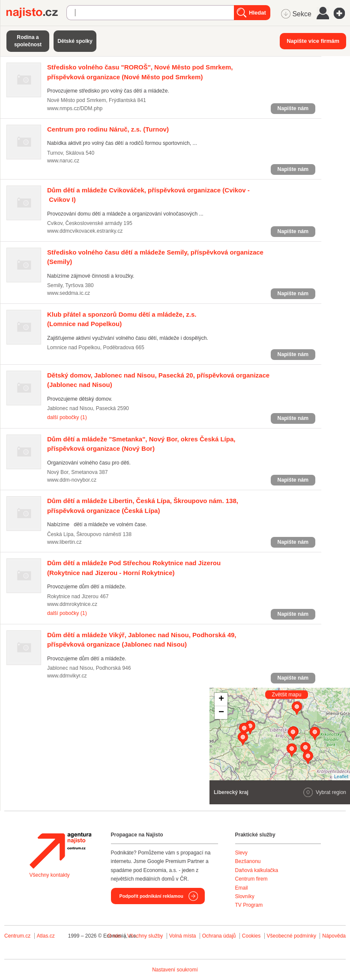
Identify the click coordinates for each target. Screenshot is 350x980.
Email (241, 888)
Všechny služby (146, 936)
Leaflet (341, 776)
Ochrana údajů (219, 936)
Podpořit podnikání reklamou (151, 896)
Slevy (241, 853)
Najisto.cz (36, 12)
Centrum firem (251, 879)
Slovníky (244, 896)
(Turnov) (108, 129)
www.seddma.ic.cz (68, 293)
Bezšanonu (248, 861)
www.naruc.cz (63, 161)
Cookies (251, 936)
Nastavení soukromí (175, 970)
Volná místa (182, 936)
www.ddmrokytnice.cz (72, 604)
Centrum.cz (17, 936)
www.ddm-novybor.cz (71, 480)
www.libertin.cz (64, 542)
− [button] (221, 712)
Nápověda (334, 936)
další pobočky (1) (67, 417)
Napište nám (293, 108)
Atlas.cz (46, 936)
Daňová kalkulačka (256, 870)
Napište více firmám (313, 41)
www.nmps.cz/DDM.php (74, 108)
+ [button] (221, 699)
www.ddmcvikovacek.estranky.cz (85, 231)
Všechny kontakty (50, 875)
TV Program (249, 905)
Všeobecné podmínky (291, 936)
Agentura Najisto (60, 851)
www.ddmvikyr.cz (67, 676)
